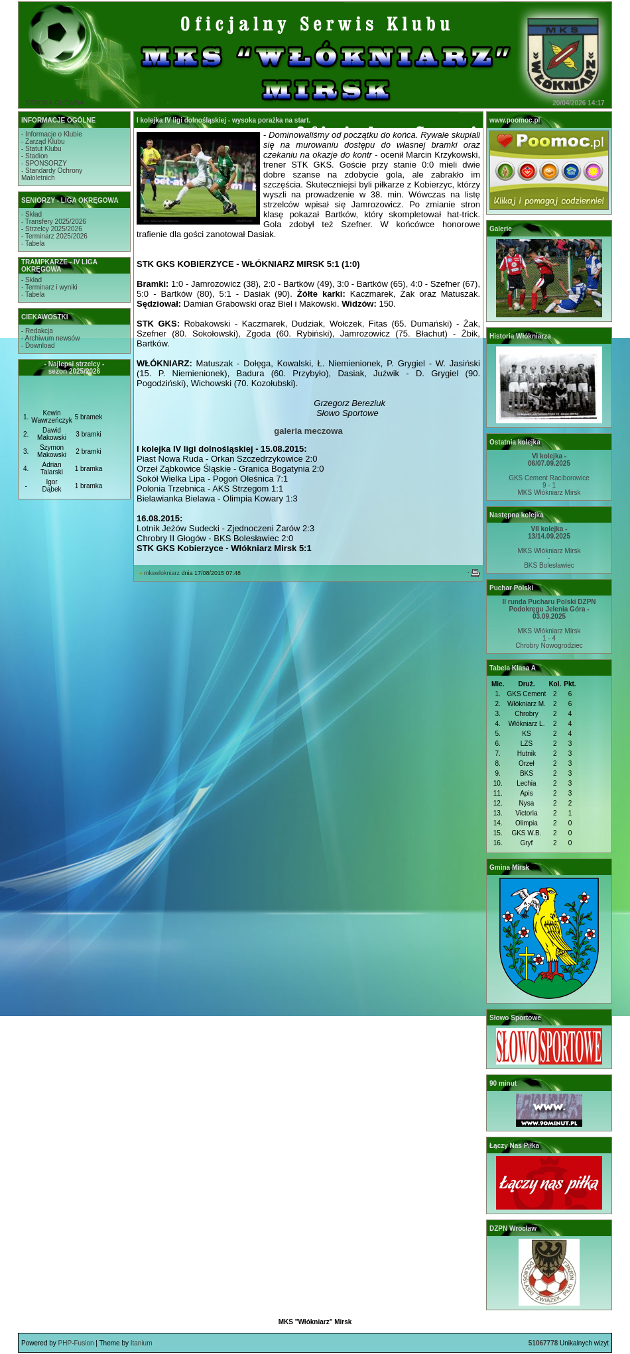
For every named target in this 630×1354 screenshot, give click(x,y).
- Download (38, 345)
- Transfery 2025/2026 (53, 221)
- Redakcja (37, 331)
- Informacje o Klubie (51, 134)
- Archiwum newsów (50, 338)
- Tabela (32, 243)
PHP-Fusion (76, 1343)
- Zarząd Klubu (43, 141)
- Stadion (34, 156)
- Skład (31, 214)
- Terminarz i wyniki (49, 287)
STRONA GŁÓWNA (54, 103)
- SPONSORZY (44, 163)
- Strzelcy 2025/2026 (51, 229)
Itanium (142, 1343)
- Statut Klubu (41, 148)
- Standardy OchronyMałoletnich (51, 174)
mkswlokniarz (162, 573)
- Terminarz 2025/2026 (54, 236)
